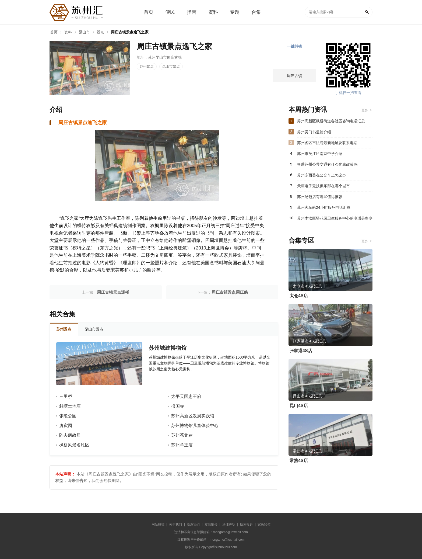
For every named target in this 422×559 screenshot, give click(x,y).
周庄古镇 (294, 76)
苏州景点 (147, 66)
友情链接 (211, 524)
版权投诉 (246, 524)
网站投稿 (158, 524)
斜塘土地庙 (70, 406)
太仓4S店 (299, 295)
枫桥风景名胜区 (74, 445)
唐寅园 (65, 425)
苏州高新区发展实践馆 (192, 416)
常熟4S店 (299, 460)
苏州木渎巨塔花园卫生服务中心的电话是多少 (334, 218)
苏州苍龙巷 (182, 435)
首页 (54, 32)
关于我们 (175, 524)
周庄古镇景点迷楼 (113, 292)
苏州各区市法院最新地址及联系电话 (327, 143)
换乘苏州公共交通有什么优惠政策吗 (327, 164)
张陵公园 (67, 416)
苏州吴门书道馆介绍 (314, 132)
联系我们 (193, 524)
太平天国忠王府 (186, 396)
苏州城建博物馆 (168, 348)
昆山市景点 (171, 66)
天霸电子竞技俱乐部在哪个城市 (323, 186)
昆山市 (84, 32)
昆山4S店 (299, 405)
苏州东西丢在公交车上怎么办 (321, 175)
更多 (364, 110)
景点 (100, 32)
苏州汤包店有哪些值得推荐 (319, 197)
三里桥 (65, 396)
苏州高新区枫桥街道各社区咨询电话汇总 (331, 121)
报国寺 (177, 406)
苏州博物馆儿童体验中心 (195, 425)
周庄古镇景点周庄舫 (230, 292)
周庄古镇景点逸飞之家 (130, 32)
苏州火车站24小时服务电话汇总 (323, 207)
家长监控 (264, 524)
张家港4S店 (301, 350)
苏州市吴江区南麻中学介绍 (319, 153)
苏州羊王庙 (182, 445)
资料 (68, 32)
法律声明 (228, 524)
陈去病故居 (70, 435)
